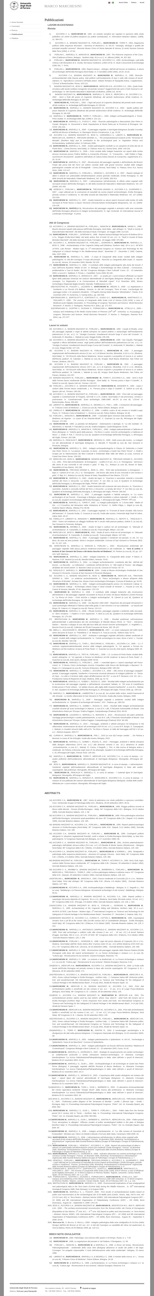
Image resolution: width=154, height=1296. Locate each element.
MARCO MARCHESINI (63, 6)
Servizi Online (123, 2)
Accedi (142, 2)
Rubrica (133, 2)
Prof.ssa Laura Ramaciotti (27, 1291)
